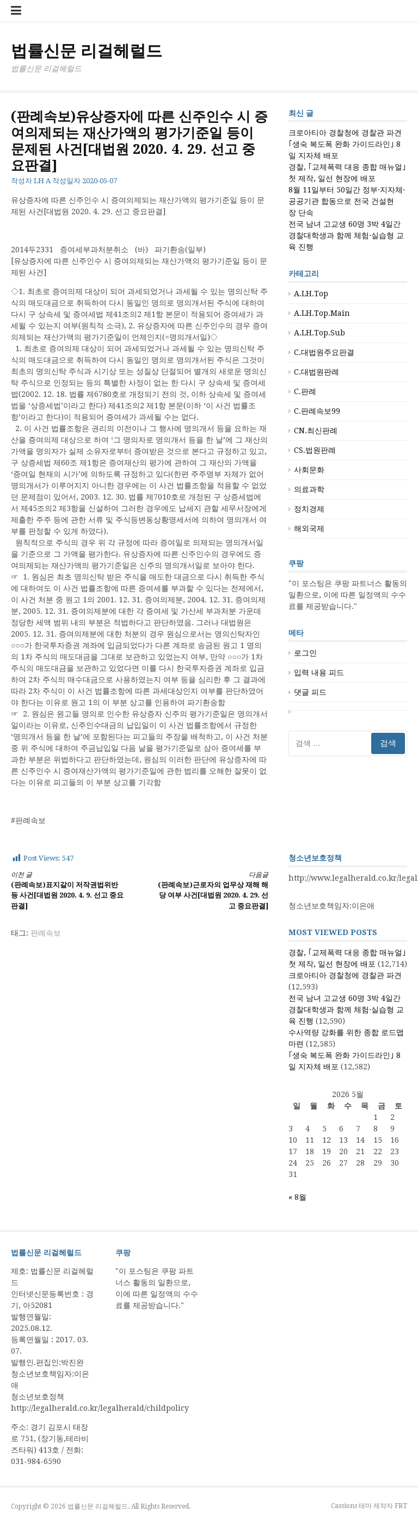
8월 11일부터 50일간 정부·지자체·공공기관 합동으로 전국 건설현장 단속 (346, 201)
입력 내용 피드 (319, 672)
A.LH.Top (311, 293)
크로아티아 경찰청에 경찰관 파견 (345, 132)
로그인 (305, 653)
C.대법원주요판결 (324, 352)
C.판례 (305, 391)
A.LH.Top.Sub (319, 332)
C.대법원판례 (316, 372)
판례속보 (45, 933)
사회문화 (309, 469)
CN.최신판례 (315, 430)
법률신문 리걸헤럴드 (86, 50)
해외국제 (309, 528)
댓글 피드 (310, 692)
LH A (42, 181)
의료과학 (309, 489)
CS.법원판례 (315, 450)
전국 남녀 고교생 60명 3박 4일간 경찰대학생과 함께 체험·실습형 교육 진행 (346, 235)
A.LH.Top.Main (322, 313)
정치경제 (309, 508)
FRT (401, 1506)
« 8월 (297, 1197)
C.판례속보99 (317, 411)
